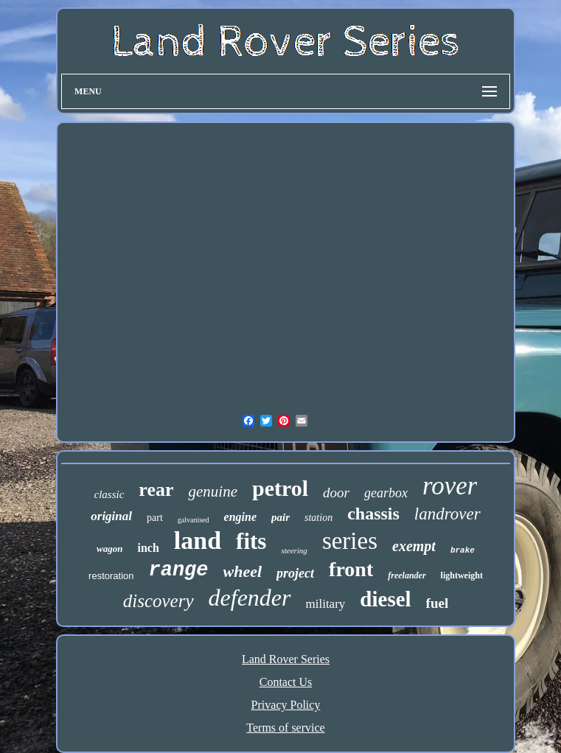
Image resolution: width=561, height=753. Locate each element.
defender (250, 597)
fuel (437, 603)
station (318, 517)
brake (462, 550)
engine (240, 517)
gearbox (386, 493)
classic (109, 494)
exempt (414, 546)
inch (147, 548)
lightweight (462, 575)
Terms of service (285, 727)
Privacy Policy (286, 704)
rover (450, 486)
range (179, 570)
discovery (158, 601)
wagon (109, 548)
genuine (212, 491)
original (111, 516)
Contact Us (286, 682)
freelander (406, 575)
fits (251, 541)
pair (280, 517)
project (295, 573)
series (349, 541)
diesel (385, 599)
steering (294, 550)
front (351, 569)
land (197, 540)
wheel (242, 571)
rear (156, 489)
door (336, 492)
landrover (447, 514)
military (326, 604)
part (155, 517)
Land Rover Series (286, 659)
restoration (110, 575)
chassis (373, 513)
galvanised (193, 520)
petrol (280, 488)
